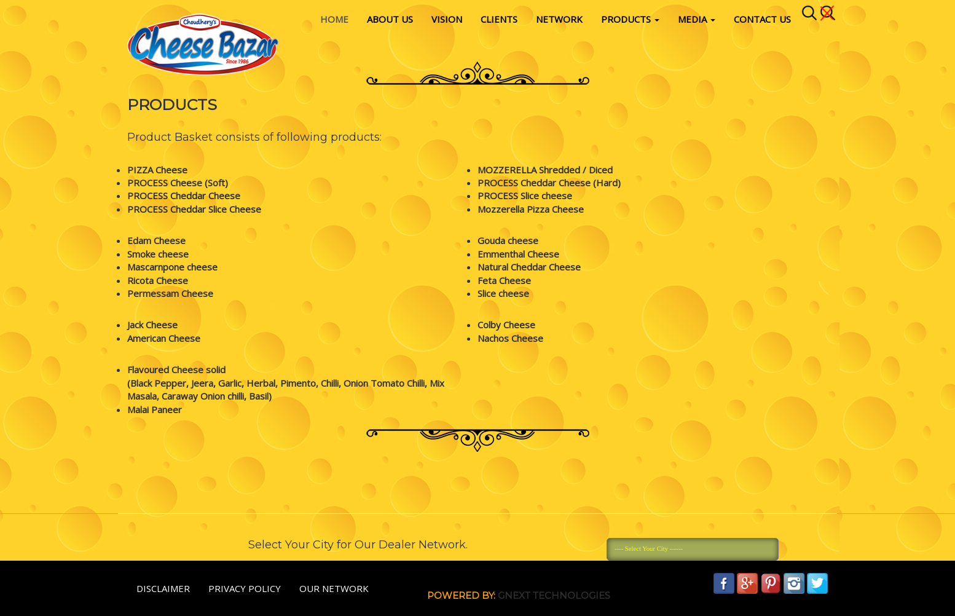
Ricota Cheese (157, 280)
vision (446, 19)
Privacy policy (244, 588)
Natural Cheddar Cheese (529, 267)
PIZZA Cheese (157, 170)
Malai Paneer (154, 409)
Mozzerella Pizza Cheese (530, 209)
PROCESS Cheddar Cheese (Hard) (549, 182)
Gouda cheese (507, 240)
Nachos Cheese (510, 338)
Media (696, 19)
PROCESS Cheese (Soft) (177, 182)
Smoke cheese (158, 254)
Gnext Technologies (554, 595)
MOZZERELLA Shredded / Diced (545, 170)
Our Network (334, 588)
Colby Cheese (506, 324)
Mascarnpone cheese (172, 267)
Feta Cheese (504, 280)
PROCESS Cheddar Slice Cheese (194, 209)
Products (630, 19)
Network (559, 19)
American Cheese (163, 338)
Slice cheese (503, 293)
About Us (390, 19)
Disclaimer (163, 588)
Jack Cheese (152, 324)
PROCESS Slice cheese (524, 195)
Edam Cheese (156, 240)
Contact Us (762, 19)
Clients (499, 19)
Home (334, 19)
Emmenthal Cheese (518, 254)
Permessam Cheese (170, 293)
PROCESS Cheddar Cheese (183, 195)
